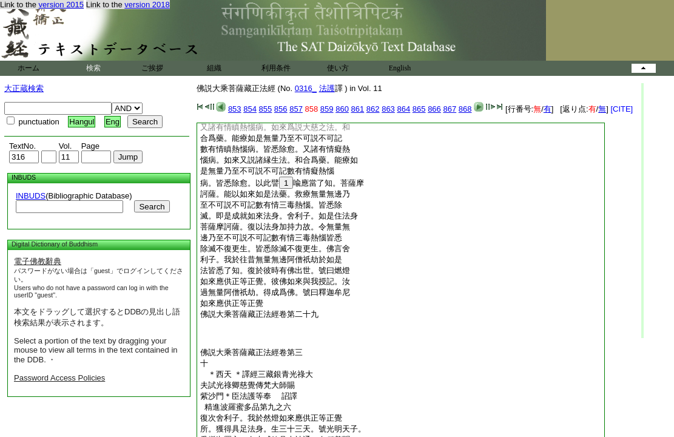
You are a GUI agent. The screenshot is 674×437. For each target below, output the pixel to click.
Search (151, 206)
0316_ (306, 88)
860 (342, 108)
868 (465, 108)
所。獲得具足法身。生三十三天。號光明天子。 (283, 428)
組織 (214, 68)
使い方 (338, 68)
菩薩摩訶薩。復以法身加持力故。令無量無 (275, 226)
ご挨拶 (152, 68)
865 (419, 108)
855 (265, 108)
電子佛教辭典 (37, 261)
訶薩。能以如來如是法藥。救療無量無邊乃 (275, 193)
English (400, 68)
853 (234, 108)
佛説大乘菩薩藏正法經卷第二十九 (259, 314)
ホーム (28, 68)
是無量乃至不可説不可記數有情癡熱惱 (267, 170)
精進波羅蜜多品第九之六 (245, 407)
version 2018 (146, 4)
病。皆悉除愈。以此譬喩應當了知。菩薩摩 (282, 183)
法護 (327, 88)
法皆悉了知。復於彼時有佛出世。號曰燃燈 (275, 270)
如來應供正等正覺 (231, 303)
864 (403, 108)
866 (434, 108)
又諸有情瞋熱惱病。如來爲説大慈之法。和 (275, 127)
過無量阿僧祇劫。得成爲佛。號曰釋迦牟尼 (275, 292)
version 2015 (61, 4)
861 (358, 108)
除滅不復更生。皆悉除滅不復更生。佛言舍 (275, 248)
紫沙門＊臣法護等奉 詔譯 (252, 396)
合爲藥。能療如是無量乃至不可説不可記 (271, 138)
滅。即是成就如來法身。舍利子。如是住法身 (279, 215)
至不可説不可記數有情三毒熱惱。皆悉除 (271, 204)
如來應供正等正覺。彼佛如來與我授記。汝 (275, 281)
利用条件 (276, 68)
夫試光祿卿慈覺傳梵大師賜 (247, 385)
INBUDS (30, 195)
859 (327, 108)
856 (281, 108)
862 (373, 108)
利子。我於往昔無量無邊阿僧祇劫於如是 (271, 259)
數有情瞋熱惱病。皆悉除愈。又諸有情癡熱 (275, 149)
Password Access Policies (59, 377)
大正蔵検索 (24, 88)
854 (250, 108)
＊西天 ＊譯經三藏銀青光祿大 (256, 374)
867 (449, 108)
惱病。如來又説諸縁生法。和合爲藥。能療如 (279, 159)
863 (388, 108)
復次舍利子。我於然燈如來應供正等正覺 (271, 417)
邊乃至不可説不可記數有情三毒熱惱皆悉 (271, 237)
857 (296, 108)
